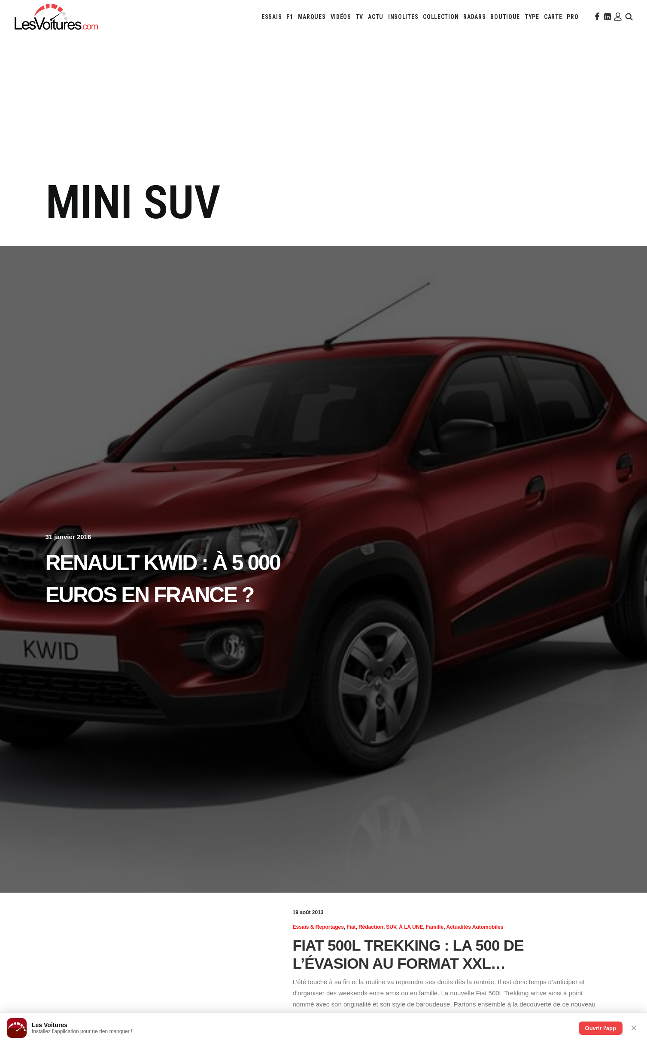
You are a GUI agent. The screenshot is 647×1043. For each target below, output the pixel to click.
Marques (312, 16)
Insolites (403, 16)
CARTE (553, 16)
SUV (391, 927)
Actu (375, 16)
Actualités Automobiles (474, 927)
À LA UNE (411, 927)
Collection (441, 16)
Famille (434, 927)
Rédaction (370, 927)
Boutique (505, 16)
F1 (289, 16)
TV (359, 16)
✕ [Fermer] (634, 1028)
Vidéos (341, 16)
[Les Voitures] (56, 17)
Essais (271, 16)
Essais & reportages (318, 927)
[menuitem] (271, 17)
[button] (596, 17)
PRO (572, 16)
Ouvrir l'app (600, 1028)
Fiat (350, 927)
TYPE (532, 16)
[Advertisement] (323, 111)
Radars (474, 16)
